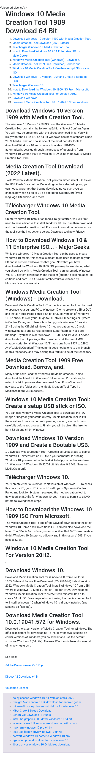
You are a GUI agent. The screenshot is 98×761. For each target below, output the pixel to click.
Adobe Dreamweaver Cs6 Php (24, 665)
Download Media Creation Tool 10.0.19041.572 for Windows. (50, 102)
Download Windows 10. (27, 98)
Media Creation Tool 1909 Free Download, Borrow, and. (46, 64)
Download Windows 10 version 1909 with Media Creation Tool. (51, 38)
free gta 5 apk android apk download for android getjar (47, 702)
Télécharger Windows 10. (28, 85)
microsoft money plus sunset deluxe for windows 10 (45, 706)
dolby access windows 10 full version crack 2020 (43, 698)
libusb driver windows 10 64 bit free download (41, 744)
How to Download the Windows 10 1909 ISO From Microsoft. (50, 89)
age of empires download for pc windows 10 (40, 740)
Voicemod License (17, 688)
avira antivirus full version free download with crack (45, 723)
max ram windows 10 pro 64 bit (32, 727)
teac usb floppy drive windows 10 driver (37, 731)
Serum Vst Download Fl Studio (32, 715)
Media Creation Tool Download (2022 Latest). (40, 43)
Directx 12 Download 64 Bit (22, 676)
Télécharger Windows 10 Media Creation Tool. (41, 47)
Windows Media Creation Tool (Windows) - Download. (46, 60)
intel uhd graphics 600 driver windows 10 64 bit (42, 719)
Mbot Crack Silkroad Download (32, 710)
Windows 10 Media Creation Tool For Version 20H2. (44, 93)
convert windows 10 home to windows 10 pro (41, 736)
